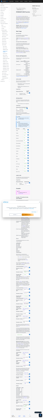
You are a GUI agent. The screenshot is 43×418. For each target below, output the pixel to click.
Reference (5, 79)
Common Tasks (5, 26)
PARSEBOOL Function (5, 63)
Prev (13, 414)
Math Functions (5, 36)
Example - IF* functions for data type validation (37, 15)
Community (25, 1)
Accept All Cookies (28, 214)
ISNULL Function (5, 55)
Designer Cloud (5, 10)
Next (29, 414)
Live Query (5, 12)
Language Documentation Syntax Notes (22, 76)
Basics (5, 25)
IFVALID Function (5, 53)
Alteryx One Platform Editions (5, 7)
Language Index (4, 76)
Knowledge (16, 1)
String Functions (5, 41)
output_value (34, 12)
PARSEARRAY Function (6, 66)
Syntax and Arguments (35, 8)
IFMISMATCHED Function (5, 51)
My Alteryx (30, 1)
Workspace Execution (5, 18)
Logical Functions (5, 33)
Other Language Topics (5, 74)
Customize (15, 214)
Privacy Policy (31, 208)
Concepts (5, 28)
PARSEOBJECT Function (6, 68)
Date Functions (5, 39)
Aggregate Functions (5, 31)
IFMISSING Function (5, 49)
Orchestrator (5, 20)
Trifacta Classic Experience (5, 23)
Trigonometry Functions (5, 38)
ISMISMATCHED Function (6, 58)
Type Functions (5, 44)
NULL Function (5, 46)
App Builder (5, 15)
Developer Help (5, 81)
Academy (21, 1)
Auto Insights (5, 13)
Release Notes (5, 5)
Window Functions (5, 71)
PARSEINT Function (5, 61)
